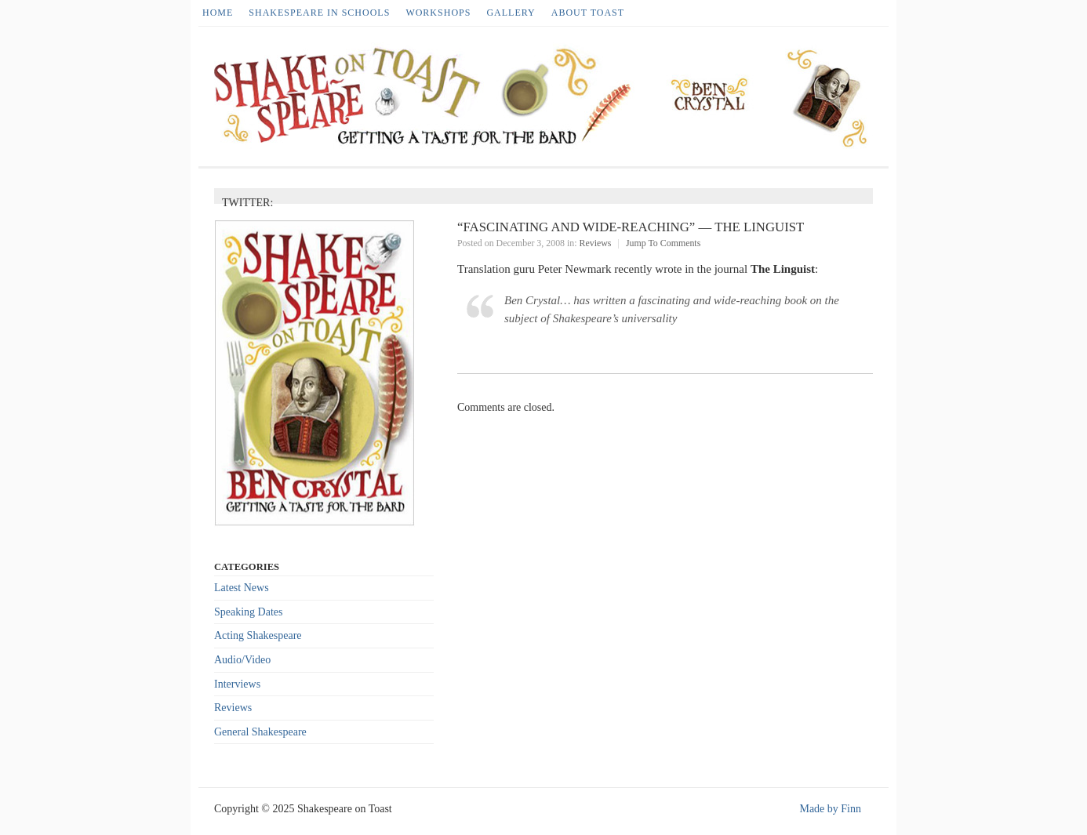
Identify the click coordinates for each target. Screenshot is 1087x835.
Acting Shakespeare (258, 635)
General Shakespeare (260, 732)
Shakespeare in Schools (319, 12)
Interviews (237, 684)
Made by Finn (830, 809)
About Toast (587, 12)
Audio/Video (242, 660)
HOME (217, 12)
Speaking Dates (248, 612)
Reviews (596, 243)
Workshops (438, 12)
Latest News (241, 588)
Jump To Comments (663, 243)
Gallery (510, 12)
